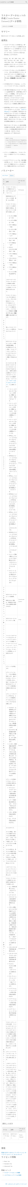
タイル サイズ (18, 1154)
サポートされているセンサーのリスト (11, 382)
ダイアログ (5, 175)
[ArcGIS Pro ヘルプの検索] (12, 2)
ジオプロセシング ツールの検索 (12, 1175)
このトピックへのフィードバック (17, 1184)
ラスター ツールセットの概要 (12, 1172)
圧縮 (2, 1152)
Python (12, 175)
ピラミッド (10, 1154)
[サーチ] (26, 2)
